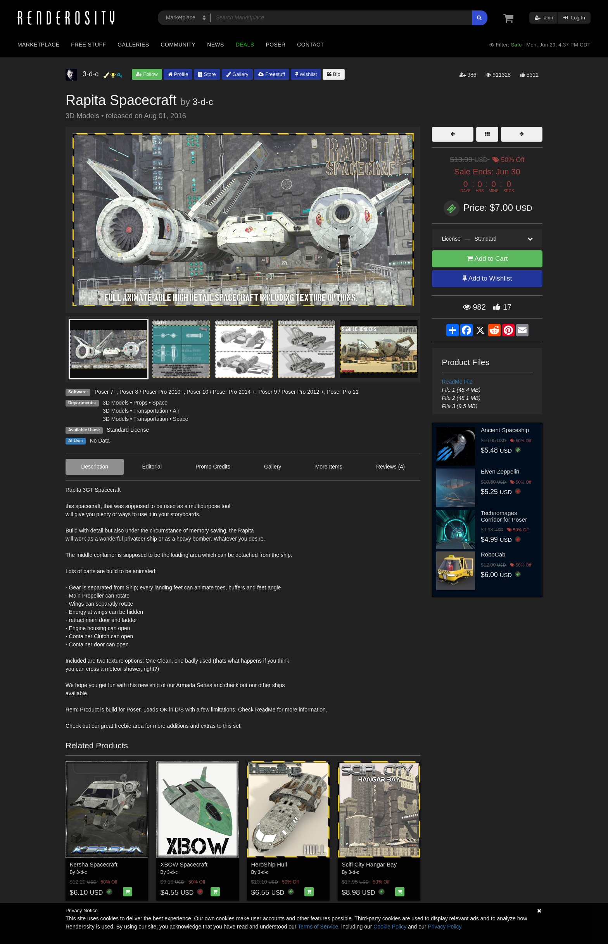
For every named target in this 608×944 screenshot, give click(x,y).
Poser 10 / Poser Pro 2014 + (221, 392)
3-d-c (202, 102)
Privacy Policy (444, 926)
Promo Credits (212, 466)
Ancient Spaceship (505, 430)
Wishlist (306, 74)
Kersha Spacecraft (93, 864)
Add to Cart (487, 258)
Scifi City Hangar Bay (369, 864)
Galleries (133, 44)
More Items (328, 466)
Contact (310, 44)
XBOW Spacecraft (184, 864)
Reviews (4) (390, 466)
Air (176, 411)
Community (178, 44)
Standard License (128, 430)
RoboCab (493, 554)
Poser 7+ (105, 392)
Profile (178, 74)
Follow (147, 74)
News (215, 44)
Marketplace (38, 44)
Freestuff (271, 74)
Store (207, 74)
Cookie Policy (389, 926)
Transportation (150, 411)
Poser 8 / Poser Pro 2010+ (151, 392)
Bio (333, 74)
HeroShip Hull (269, 864)
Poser (275, 44)
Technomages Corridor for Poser (504, 516)
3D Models (116, 403)
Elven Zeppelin (500, 471)
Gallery (237, 74)
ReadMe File (457, 382)
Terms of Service (318, 926)
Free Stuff (88, 44)
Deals (245, 44)
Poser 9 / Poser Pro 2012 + (291, 392)
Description (94, 466)
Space (160, 403)
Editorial (152, 466)
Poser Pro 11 (343, 392)
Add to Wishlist (487, 278)
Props (140, 403)
